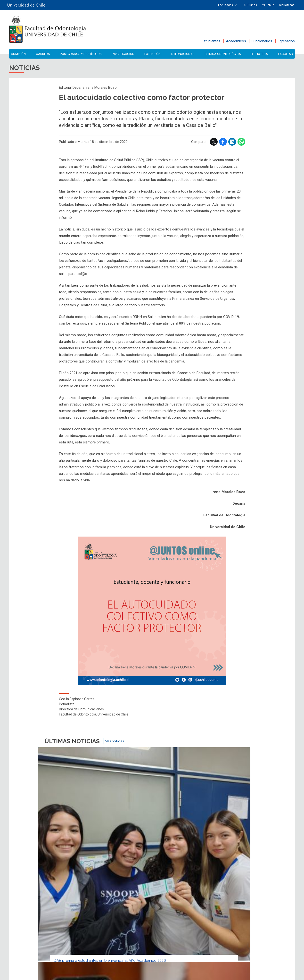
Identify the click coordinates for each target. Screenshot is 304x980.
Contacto (98, 896)
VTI (154, 974)
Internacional (184, 54)
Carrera (41, 54)
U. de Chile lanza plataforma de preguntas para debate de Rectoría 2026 (151, 821)
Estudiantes (211, 41)
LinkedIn (232, 143)
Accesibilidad (206, 896)
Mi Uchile (268, 5)
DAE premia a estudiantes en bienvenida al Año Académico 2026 (77, 821)
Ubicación (130, 896)
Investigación (124, 54)
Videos (200, 883)
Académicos (236, 41)
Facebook (223, 143)
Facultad (286, 54)
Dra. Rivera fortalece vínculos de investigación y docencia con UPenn (222, 821)
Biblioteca (260, 54)
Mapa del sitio (167, 896)
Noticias (47, 883)
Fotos (151, 883)
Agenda (100, 883)
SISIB (145, 974)
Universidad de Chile (171, 974)
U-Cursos (250, 5)
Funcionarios (262, 41)
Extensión (154, 54)
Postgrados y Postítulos (81, 54)
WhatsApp (241, 143)
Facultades (225, 5)
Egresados (286, 41)
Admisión (18, 54)
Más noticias (117, 742)
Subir (14, 852)
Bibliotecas (286, 5)
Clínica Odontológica (224, 54)
